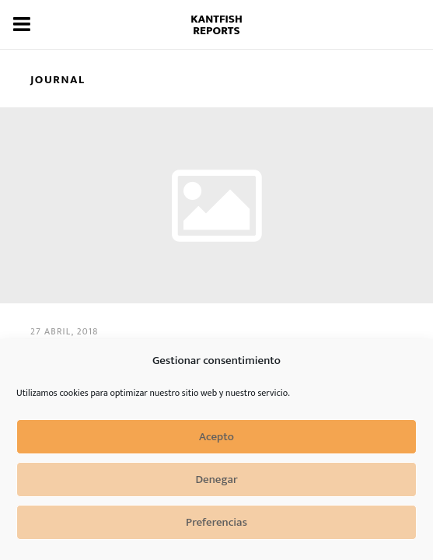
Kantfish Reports (216, 24)
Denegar (216, 479)
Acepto (216, 436)
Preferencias (216, 522)
